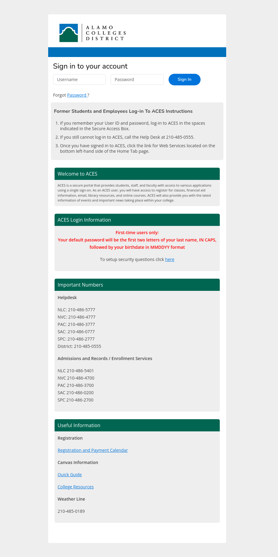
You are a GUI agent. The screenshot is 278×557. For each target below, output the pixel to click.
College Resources (76, 487)
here (169, 259)
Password (77, 95)
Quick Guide (70, 474)
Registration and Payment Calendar (93, 450)
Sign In (184, 79)
